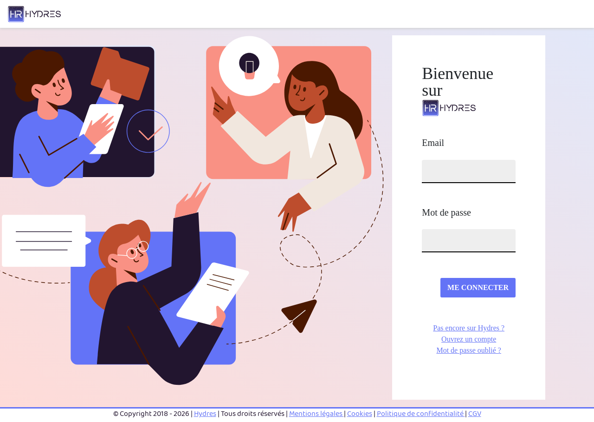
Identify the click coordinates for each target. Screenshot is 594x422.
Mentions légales (316, 414)
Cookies (359, 414)
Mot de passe (446, 212)
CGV (474, 414)
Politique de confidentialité (421, 414)
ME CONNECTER (478, 287)
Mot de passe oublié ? (468, 350)
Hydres (205, 414)
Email (433, 143)
